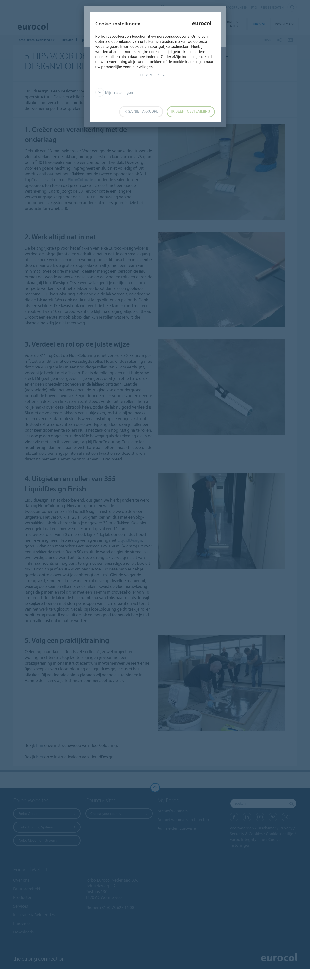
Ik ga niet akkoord (141, 111)
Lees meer (153, 75)
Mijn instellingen (114, 92)
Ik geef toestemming (190, 111)
